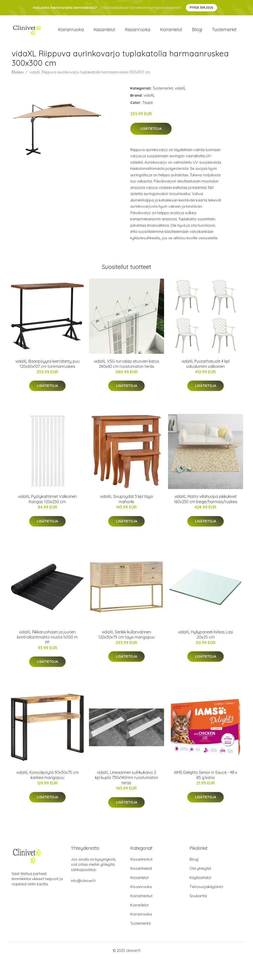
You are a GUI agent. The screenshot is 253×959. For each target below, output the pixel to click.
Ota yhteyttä (200, 868)
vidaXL (180, 88)
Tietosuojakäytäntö (206, 886)
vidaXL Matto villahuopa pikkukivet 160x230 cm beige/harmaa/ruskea (205, 499)
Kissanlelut (104, 29)
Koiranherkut (141, 895)
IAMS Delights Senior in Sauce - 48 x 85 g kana (205, 775)
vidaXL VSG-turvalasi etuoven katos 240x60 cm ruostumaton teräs (126, 364)
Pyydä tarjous (201, 7)
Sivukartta (198, 895)
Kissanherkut (141, 859)
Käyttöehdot (200, 877)
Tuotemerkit (224, 29)
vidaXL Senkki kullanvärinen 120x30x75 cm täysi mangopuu (126, 634)
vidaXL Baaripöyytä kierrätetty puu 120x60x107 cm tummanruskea (47, 364)
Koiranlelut (171, 29)
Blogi (197, 29)
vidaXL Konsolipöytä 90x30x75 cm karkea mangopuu (47, 775)
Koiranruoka (71, 29)
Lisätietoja (151, 128)
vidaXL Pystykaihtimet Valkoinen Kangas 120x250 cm (47, 499)
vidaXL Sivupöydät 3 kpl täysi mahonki (126, 499)
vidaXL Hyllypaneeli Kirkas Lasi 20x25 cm (205, 634)
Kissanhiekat (141, 868)
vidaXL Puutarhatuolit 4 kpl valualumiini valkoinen (205, 364)
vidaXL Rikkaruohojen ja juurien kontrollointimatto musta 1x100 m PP (47, 637)
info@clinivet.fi (83, 880)
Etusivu (17, 72)
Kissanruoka (137, 29)
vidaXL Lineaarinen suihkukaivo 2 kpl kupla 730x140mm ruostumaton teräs (126, 777)
